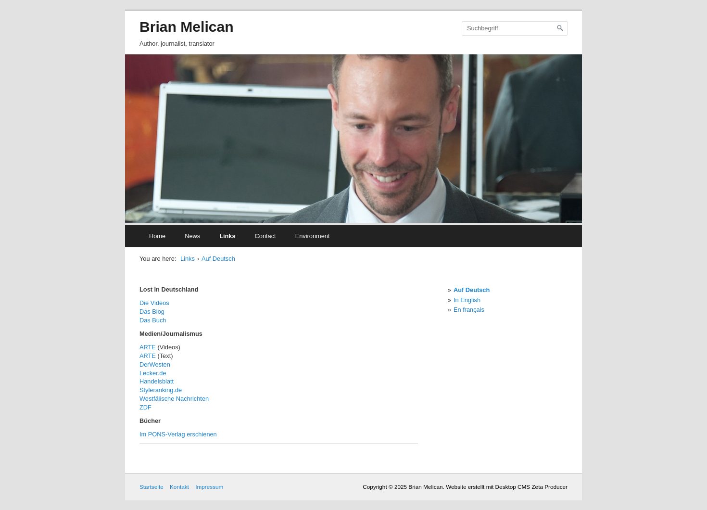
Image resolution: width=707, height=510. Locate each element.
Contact (265, 236)
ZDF (145, 407)
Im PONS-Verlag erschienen (178, 434)
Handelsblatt (156, 381)
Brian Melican (186, 27)
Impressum (209, 487)
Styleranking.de (160, 390)
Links (227, 236)
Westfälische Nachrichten (174, 398)
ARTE (147, 347)
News (192, 236)
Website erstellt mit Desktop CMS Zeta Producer (507, 487)
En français (469, 309)
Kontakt (179, 487)
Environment (312, 236)
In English (467, 300)
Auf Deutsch (218, 258)
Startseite (151, 487)
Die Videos (154, 302)
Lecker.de (152, 373)
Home (157, 236)
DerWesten (154, 364)
